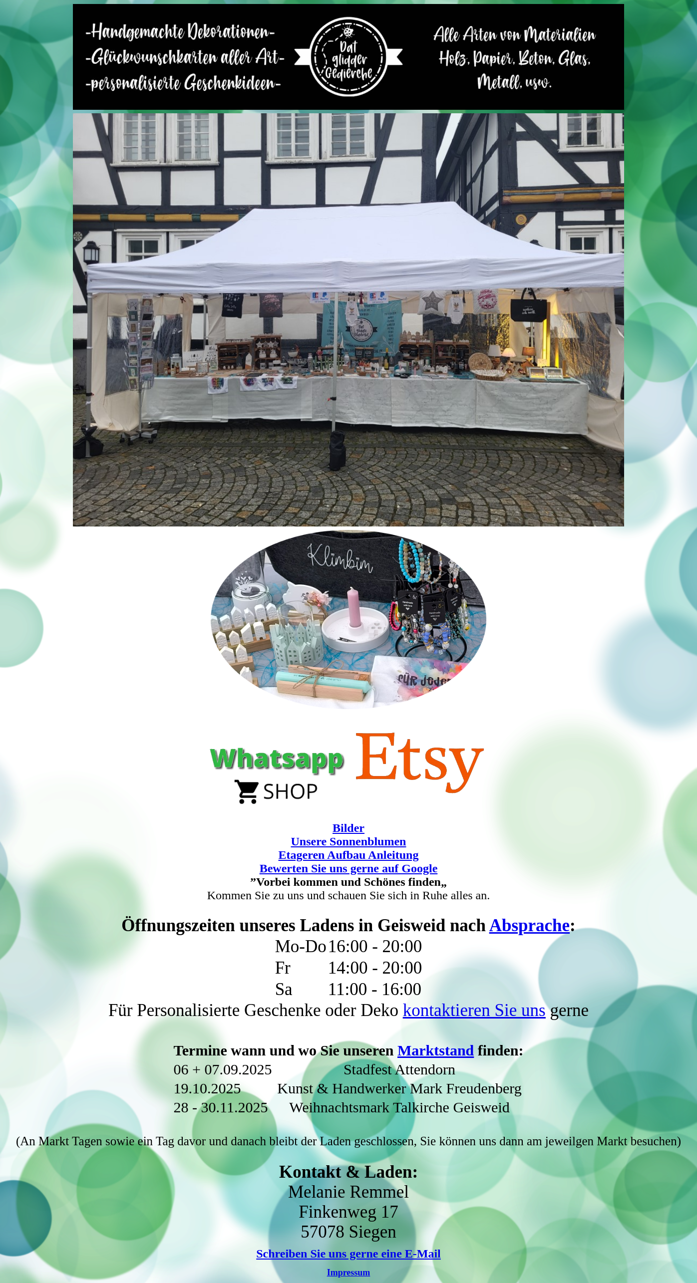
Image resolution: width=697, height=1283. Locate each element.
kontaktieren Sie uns (474, 1010)
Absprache (529, 925)
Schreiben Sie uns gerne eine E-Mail (348, 1253)
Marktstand (435, 1050)
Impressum (348, 1273)
